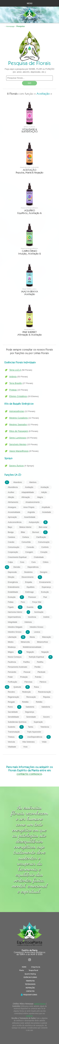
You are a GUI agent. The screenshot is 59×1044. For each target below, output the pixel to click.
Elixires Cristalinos (18, 396)
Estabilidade (13, 592)
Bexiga (11, 532)
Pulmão (38, 677)
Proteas (13, 390)
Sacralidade (13, 712)
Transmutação (14, 732)
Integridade (12, 622)
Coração (43, 552)
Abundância (13, 487)
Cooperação (13, 552)
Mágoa (11, 652)
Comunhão (26, 542)
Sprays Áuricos (16, 465)
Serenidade (31, 717)
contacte (29, 1015)
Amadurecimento (33, 502)
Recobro (11, 692)
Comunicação (43, 542)
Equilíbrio (30, 587)
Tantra (30, 727)
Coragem (29, 552)
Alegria (40, 497)
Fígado (11, 607)
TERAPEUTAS (30, 980)
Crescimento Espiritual (17, 557)
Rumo (10, 707)
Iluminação (38, 612)
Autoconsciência (14, 522)
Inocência (32, 617)
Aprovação (12, 517)
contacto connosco (29, 773)
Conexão (30, 547)
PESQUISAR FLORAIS (30, 994)
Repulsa (46, 697)
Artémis (13, 376)
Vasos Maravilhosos (19, 451)
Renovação (31, 697)
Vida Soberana (28, 742)
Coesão (11, 542)
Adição (44, 492)
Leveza (37, 632)
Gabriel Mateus (39, 1003)
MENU (29, 3)
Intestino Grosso (36, 627)
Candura (11, 537)
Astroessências (16, 411)
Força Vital (36, 602)
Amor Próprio (28, 507)
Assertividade (29, 517)
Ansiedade (46, 512)
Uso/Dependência (34, 737)
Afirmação (25, 497)
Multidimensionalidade (32, 647)
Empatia (28, 582)
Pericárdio (12, 672)
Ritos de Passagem (18, 431)
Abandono (17, 482)
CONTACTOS (30, 991)
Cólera (45, 562)
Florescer (32, 597)
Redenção (26, 692)
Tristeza (11, 737)
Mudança (12, 647)
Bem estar (43, 527)
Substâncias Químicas (17, 722)
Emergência (13, 582)
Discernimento (28, 577)
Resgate (11, 702)
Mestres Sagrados (18, 424)
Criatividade (39, 557)
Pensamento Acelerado (17, 667)
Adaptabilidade (28, 492)
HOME (24, 967)
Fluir (45, 597)
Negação (30, 652)
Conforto (45, 547)
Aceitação (29, 487)
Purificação (12, 682)
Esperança (46, 587)
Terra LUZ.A (15, 370)
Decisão (17, 567)
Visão (44, 742)
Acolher (11, 492)
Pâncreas (28, 682)
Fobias (11, 602)
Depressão (12, 572)
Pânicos (43, 682)
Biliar (23, 532)
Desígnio (43, 572)
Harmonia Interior (15, 612)
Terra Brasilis (15, 383)
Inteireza (28, 622)
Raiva (36, 687)
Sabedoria (30, 707)
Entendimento (13, 587)
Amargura (12, 507)
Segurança (29, 712)
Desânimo (28, 572)
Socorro (46, 717)
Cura (22, 562)
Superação (38, 722)
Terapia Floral (33, 970)
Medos (11, 642)
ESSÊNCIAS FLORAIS (30, 977)
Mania (32, 637)
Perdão (37, 667)
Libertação (12, 637)
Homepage (10, 26)
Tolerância (45, 727)
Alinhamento (13, 502)
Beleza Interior (25, 527)
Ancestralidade (14, 512)
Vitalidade (12, 747)
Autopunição (34, 522)
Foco (23, 602)
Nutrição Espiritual (36, 657)
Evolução (45, 592)
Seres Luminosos (17, 438)
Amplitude (46, 507)
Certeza (25, 537)
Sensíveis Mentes (18, 444)
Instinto (46, 617)
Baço (10, 527)
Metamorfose (42, 642)
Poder (10, 677)
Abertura (32, 482)
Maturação (46, 637)
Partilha (26, 662)
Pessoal (27, 672)
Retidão (25, 702)
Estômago (29, 592)
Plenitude (41, 672)
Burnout (35, 532)
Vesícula (11, 742)
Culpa (10, 562)
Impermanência (14, 617)
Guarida (30, 607)
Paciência (12, 662)
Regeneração (13, 697)
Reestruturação (44, 692)
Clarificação (41, 537)
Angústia (31, 512)
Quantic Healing (30, 973)
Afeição (11, 497)
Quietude (17, 687)
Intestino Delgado (15, 627)
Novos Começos (15, 657)
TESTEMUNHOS (30, 984)
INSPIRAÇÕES (30, 987)
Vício (25, 747)
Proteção (24, 677)
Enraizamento (45, 582)
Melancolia (25, 642)
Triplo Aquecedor (34, 732)
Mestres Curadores (18, 418)
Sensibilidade (13, 717)
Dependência (33, 567)
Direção (11, 577)
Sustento (11, 727)
